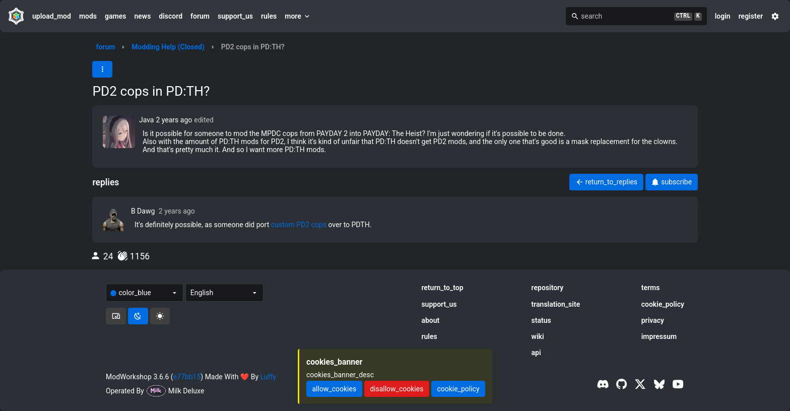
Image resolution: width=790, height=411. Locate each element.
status (541, 320)
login (723, 16)
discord (170, 16)
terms (650, 288)
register (751, 16)
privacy (652, 320)
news (142, 16)
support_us (235, 16)
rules (269, 16)
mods (88, 16)
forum (200, 16)
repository (548, 288)
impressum (659, 336)
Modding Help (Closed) (168, 47)
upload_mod (51, 16)
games (115, 16)
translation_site (556, 304)
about (430, 320)
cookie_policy (662, 304)
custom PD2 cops (298, 225)
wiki (538, 336)
